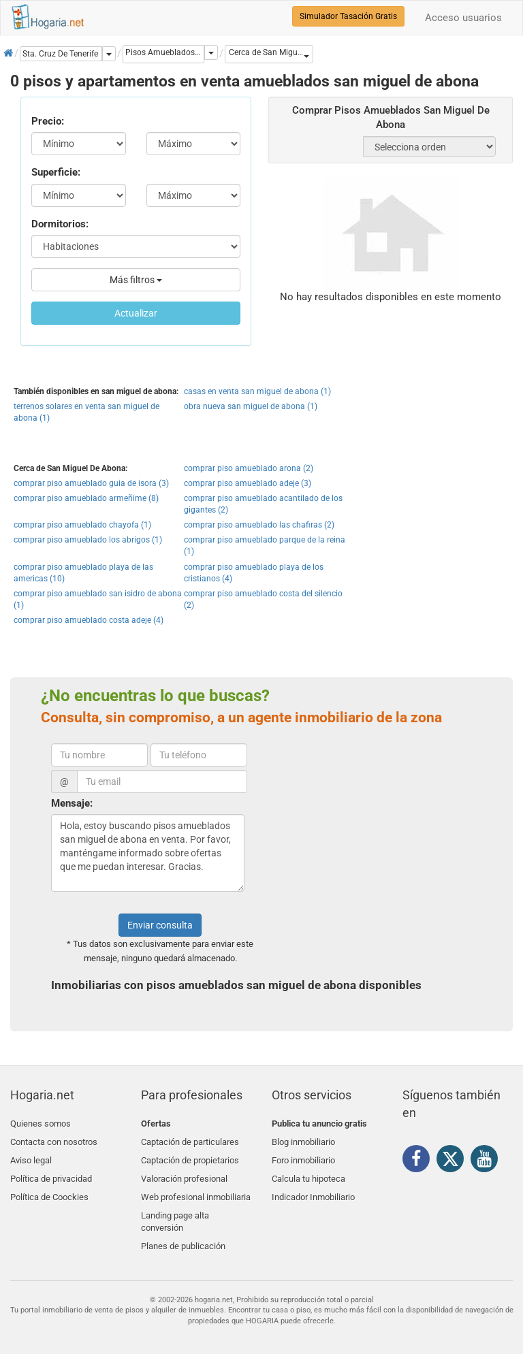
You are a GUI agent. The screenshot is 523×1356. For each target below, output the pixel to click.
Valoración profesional (184, 1171)
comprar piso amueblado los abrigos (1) (88, 540)
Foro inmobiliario (303, 1155)
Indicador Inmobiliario (313, 1187)
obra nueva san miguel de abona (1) (250, 406)
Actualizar (135, 313)
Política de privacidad (51, 1171)
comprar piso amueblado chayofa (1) (82, 525)
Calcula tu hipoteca (308, 1171)
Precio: (47, 121)
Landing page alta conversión (175, 1209)
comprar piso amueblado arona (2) (248, 468)
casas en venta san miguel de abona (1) (257, 391)
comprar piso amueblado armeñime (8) (86, 498)
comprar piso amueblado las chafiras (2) (259, 525)
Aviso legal (31, 1155)
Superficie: (55, 172)
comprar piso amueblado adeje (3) (247, 483)
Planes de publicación (183, 1232)
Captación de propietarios (190, 1155)
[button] (269, 54)
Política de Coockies (49, 1187)
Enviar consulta (160, 925)
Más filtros (136, 279)
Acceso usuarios (463, 18)
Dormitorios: (60, 224)
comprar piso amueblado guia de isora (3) (91, 483)
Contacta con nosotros (53, 1139)
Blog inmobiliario (303, 1139)
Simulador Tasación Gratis (348, 16)
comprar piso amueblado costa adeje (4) (88, 620)
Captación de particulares (190, 1139)
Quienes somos (40, 1123)
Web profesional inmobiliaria (196, 1187)
